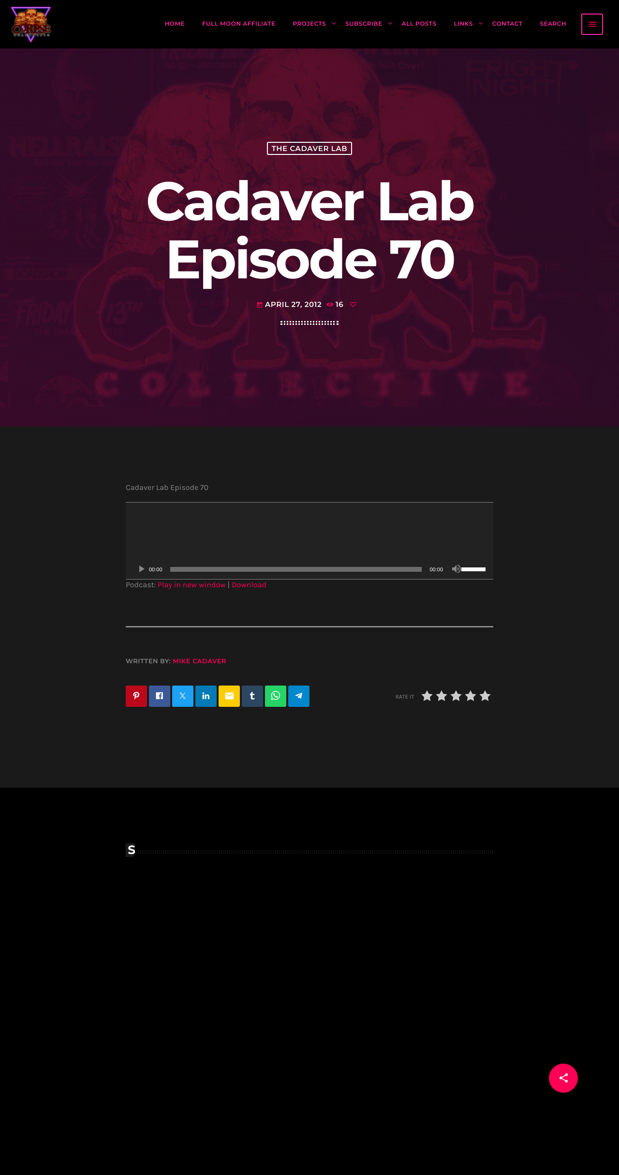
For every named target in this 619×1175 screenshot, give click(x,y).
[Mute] (456, 569)
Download (249, 585)
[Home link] (31, 24)
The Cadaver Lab (310, 148)
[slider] (296, 569)
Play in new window (192, 585)
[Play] (141, 569)
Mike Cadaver (199, 661)
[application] (309, 541)
